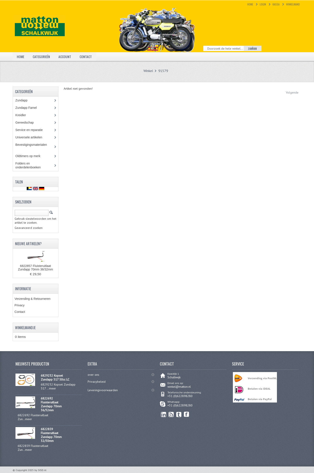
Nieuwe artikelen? (28, 243)
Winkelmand (293, 4)
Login (263, 4)
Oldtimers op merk (31, 156)
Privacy (20, 305)
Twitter (179, 414)
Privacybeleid (97, 382)
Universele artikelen (32, 137)
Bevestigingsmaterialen (33, 146)
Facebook (186, 414)
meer (52, 388)
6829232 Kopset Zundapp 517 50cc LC (55, 377)
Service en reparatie (32, 130)
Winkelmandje (25, 327)
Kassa (276, 4)
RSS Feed (171, 414)
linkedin (163, 414)
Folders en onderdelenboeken (31, 165)
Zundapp (26, 100)
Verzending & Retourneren (33, 298)
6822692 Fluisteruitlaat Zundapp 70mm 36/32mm (51, 404)
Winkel (148, 71)
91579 (163, 71)
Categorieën (42, 56)
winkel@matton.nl (179, 387)
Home (250, 4)
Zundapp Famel (29, 107)
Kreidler (24, 115)
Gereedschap (26, 122)
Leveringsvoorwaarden (103, 390)
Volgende (292, 92)
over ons (93, 375)
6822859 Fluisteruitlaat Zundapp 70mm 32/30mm (51, 435)
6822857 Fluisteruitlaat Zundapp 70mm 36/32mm (35, 267)
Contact (86, 56)
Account (65, 56)
